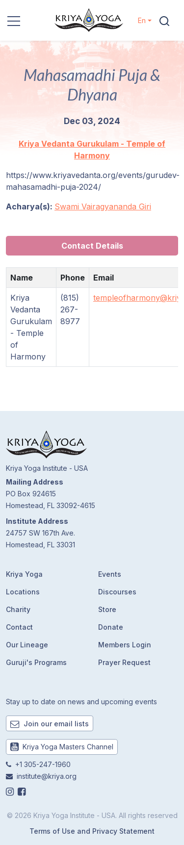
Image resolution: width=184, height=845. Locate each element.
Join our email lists (49, 723)
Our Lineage (27, 644)
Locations (23, 592)
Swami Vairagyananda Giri (102, 206)
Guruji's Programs (36, 662)
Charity (18, 609)
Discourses (117, 592)
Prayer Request (124, 662)
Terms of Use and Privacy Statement (92, 831)
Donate (110, 627)
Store (107, 609)
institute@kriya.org (47, 776)
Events (109, 574)
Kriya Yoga (24, 574)
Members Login (124, 644)
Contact (19, 627)
